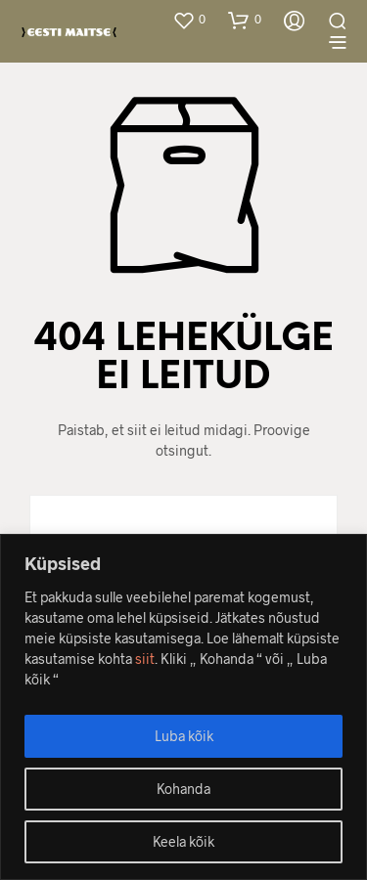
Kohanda (183, 788)
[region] (183, 707)
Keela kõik (183, 841)
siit (145, 658)
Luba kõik (184, 735)
